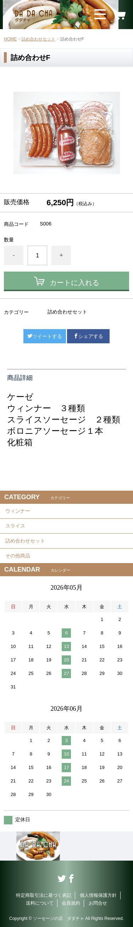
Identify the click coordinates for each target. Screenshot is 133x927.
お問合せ (98, 903)
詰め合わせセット (38, 39)
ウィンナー (17, 511)
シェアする (88, 336)
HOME (10, 39)
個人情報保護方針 (98, 895)
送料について (40, 903)
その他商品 (17, 555)
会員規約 (71, 903)
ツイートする (44, 336)
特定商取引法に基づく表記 (43, 895)
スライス (15, 526)
